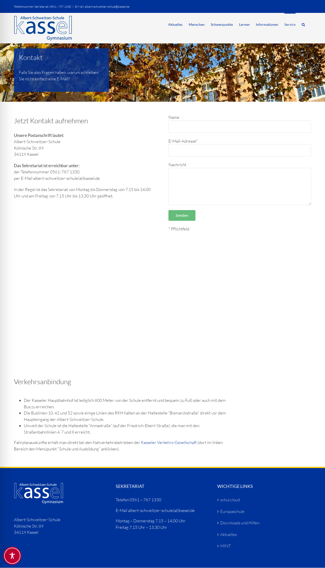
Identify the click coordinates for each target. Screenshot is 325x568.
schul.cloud (230, 499)
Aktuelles (228, 534)
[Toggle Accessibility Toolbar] (12, 555)
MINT (225, 545)
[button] (303, 24)
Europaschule (232, 511)
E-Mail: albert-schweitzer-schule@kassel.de (102, 6)
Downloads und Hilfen (239, 522)
